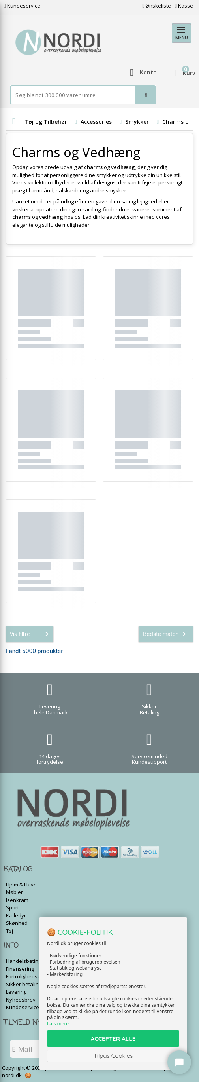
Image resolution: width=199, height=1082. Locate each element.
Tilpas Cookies (113, 1055)
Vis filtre (31, 634)
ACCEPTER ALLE (113, 1038)
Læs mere (58, 1023)
